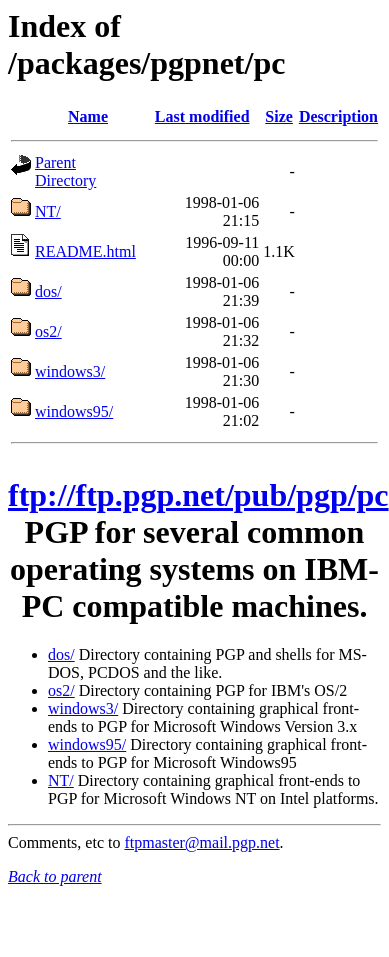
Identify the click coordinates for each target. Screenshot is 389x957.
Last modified (202, 116)
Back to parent (55, 876)
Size (279, 116)
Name (88, 116)
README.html (85, 251)
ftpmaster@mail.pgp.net (201, 842)
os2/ (48, 331)
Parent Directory (65, 171)
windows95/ (74, 411)
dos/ (48, 291)
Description (338, 116)
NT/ (48, 211)
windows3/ (70, 371)
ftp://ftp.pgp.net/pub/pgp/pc (198, 495)
